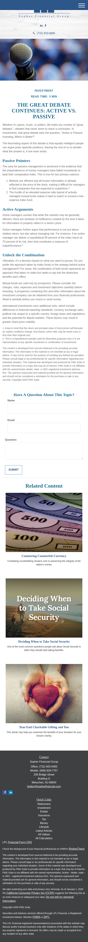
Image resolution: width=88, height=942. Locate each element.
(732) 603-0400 (44, 33)
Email (11, 420)
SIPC (46, 917)
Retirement (43, 804)
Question (10, 439)
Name (11, 400)
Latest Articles (44, 830)
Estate (44, 811)
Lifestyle (44, 826)
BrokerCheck (76, 848)
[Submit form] (13, 469)
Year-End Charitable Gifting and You (44, 727)
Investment (43, 807)
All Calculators (43, 838)
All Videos (44, 834)
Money (44, 823)
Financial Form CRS (20, 842)
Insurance (44, 815)
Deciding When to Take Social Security (44, 641)
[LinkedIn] (41, 26)
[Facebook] (45, 26)
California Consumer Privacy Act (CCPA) (30, 893)
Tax (44, 819)
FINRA (37, 917)
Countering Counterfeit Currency (44, 556)
